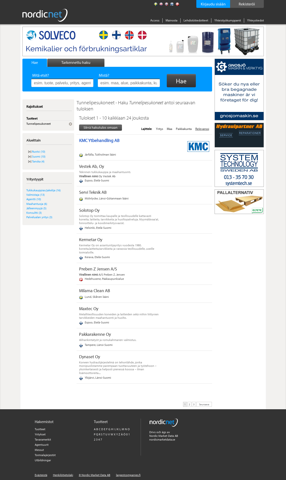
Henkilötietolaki (63, 475)
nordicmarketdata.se (162, 439)
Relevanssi (202, 129)
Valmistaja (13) (35, 194)
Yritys (159, 129)
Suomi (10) (38, 156)
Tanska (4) (38, 161)
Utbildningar (43, 460)
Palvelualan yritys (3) (39, 217)
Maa (169, 129)
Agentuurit (42, 444)
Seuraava (204, 404)
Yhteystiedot (255, 20)
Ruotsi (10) (38, 151)
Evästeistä (41, 475)
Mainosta (171, 20)
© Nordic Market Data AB (94, 475)
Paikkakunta (184, 129)
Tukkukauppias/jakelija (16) (43, 190)
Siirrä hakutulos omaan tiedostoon (101, 127)
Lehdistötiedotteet (196, 20)
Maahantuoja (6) (36, 204)
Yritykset (40, 434)
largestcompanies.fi (128, 475)
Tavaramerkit (43, 439)
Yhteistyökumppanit (227, 20)
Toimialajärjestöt (45, 455)
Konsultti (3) (34, 212)
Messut (39, 450)
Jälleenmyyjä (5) (36, 208)
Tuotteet (40, 429)
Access (154, 20)
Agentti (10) (33, 199)
